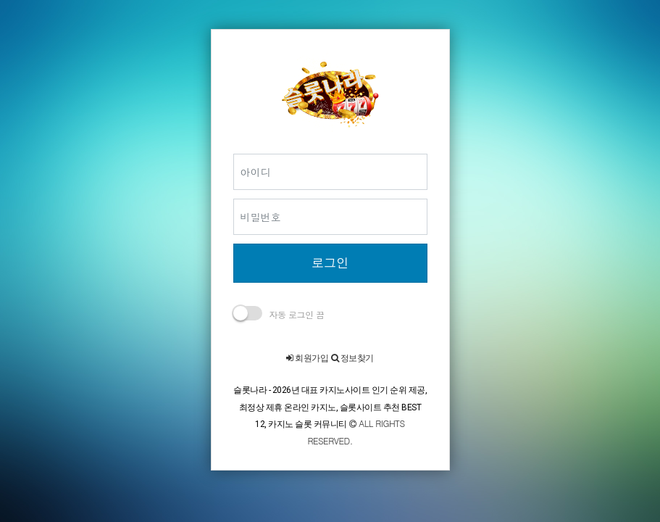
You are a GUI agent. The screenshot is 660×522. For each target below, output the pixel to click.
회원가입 (307, 358)
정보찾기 (352, 358)
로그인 (330, 262)
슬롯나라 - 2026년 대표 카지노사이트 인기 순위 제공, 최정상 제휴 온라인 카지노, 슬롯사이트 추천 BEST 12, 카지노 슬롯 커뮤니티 (330, 407)
